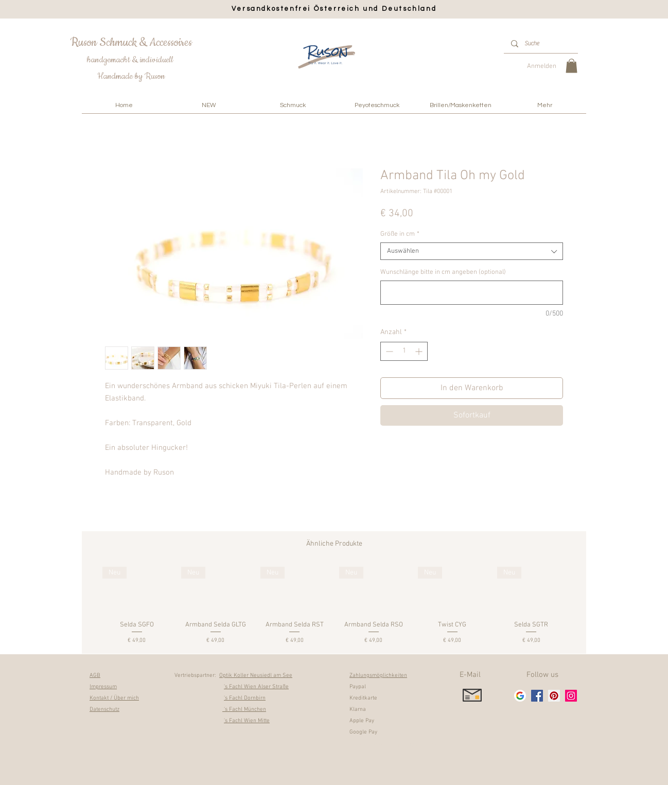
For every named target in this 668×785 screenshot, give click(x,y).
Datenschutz (104, 709)
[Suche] (540, 43)
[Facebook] (537, 696)
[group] (334, 606)
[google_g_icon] (520, 696)
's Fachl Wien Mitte (247, 721)
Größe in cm (399, 234)
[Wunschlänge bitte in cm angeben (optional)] (471, 292)
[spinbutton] (404, 351)
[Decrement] (388, 351)
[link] (571, 66)
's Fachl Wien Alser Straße (256, 687)
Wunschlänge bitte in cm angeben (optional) (443, 272)
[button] (293, 105)
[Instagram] (571, 696)
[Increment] (419, 351)
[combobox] (471, 251)
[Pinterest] (554, 696)
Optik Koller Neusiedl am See (255, 675)
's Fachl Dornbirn (245, 698)
